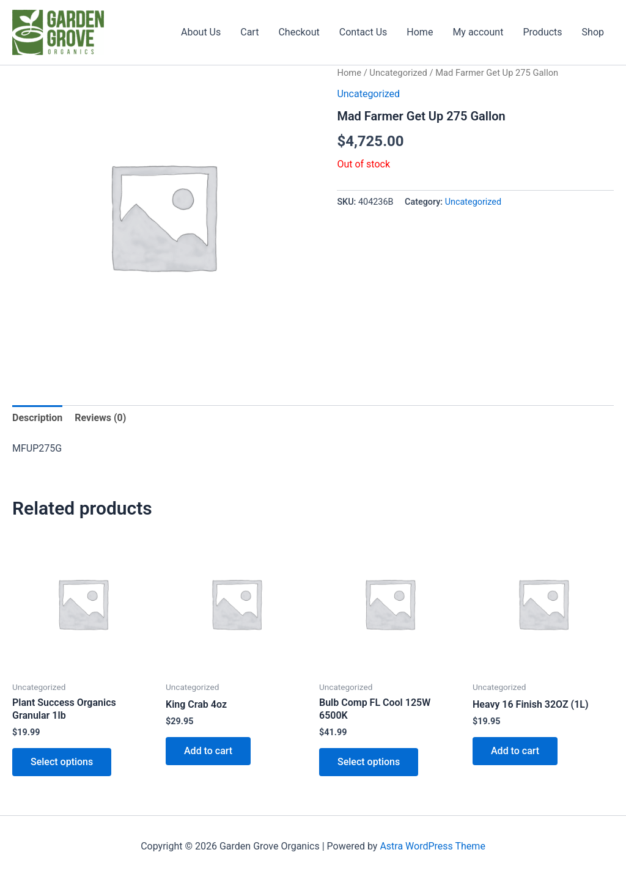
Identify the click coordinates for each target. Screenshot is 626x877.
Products (542, 32)
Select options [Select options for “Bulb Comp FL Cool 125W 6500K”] (368, 762)
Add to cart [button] (208, 751)
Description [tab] (37, 418)
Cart (249, 32)
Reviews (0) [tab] (100, 418)
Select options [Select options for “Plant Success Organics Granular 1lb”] (62, 762)
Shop (593, 32)
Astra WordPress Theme (432, 846)
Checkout (298, 32)
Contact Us (363, 32)
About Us (201, 32)
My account (477, 32)
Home (420, 32)
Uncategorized (398, 72)
